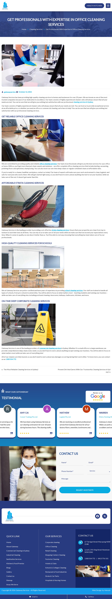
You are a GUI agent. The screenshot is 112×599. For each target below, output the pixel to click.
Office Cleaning (51, 547)
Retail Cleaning (50, 552)
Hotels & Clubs (51, 564)
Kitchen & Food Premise (15, 564)
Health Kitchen (94, 6)
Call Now (89, 597)
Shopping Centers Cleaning (55, 556)
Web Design (96, 591)
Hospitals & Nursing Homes (55, 581)
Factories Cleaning (52, 560)
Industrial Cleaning (13, 556)
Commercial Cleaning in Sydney (17, 552)
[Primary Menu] (108, 5)
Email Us (33, 597)
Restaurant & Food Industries (56, 573)
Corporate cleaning (52, 543)
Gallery (9, 573)
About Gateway (12, 547)
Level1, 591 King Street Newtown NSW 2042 (97, 552)
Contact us (10, 577)
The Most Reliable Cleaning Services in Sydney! (21, 369)
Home (8, 543)
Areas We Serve (12, 586)
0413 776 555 (103, 559)
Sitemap (9, 581)
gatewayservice (10, 92)
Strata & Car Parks (52, 577)
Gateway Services (22, 591)
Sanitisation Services (13, 560)
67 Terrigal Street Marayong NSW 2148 (97, 544)
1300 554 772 (90, 559)
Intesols (107, 591)
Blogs (8, 569)
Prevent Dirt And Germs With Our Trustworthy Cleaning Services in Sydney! (84, 370)
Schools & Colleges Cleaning (55, 569)
